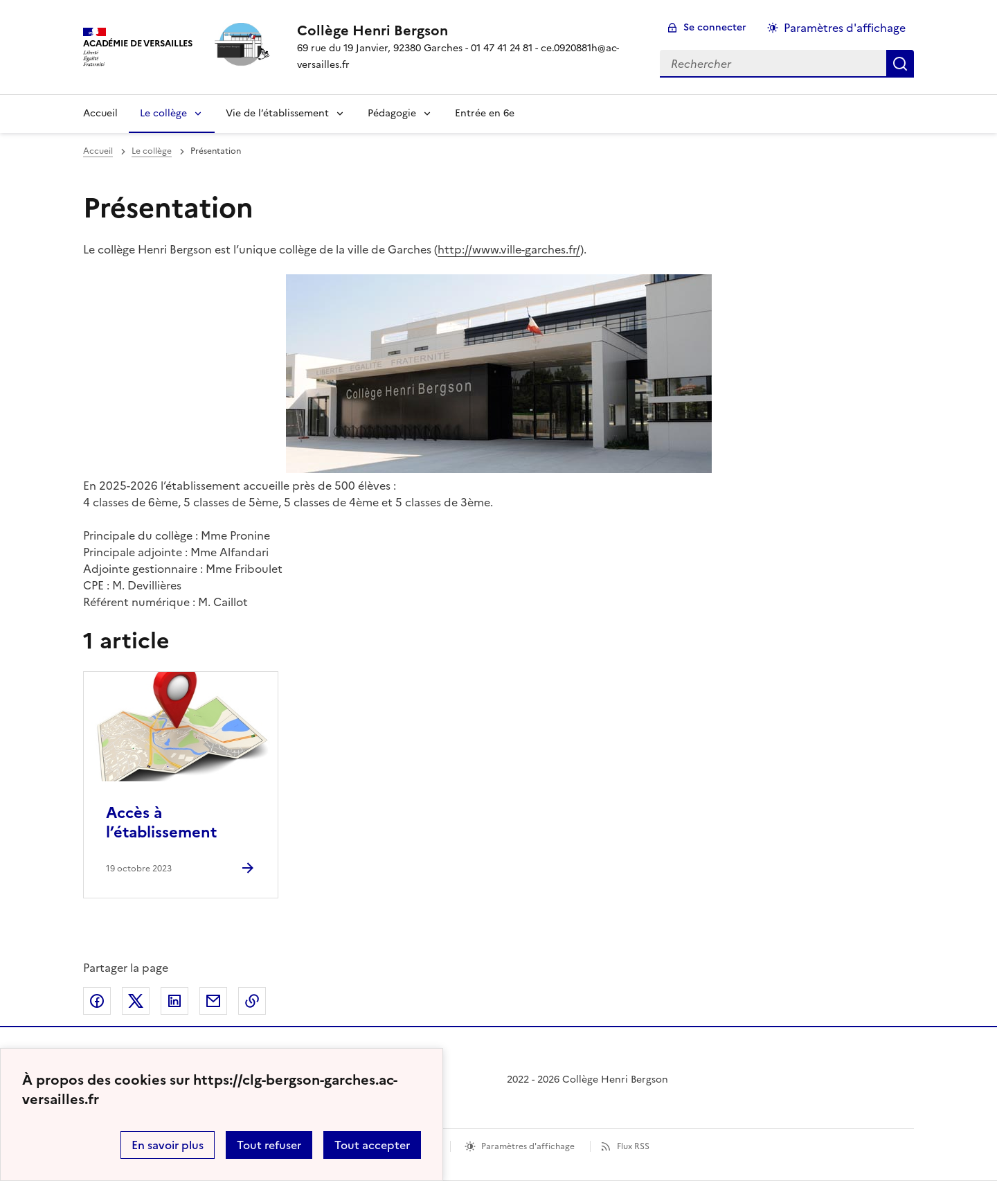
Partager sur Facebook (97, 1001)
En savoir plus (168, 1145)
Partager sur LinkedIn (174, 1001)
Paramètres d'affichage (528, 1146)
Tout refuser (269, 1145)
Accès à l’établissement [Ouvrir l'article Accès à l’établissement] (161, 822)
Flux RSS (633, 1146)
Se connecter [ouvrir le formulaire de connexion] (714, 27)
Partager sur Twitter (136, 1001)
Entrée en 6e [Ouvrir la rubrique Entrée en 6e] (484, 113)
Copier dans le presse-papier (252, 1001)
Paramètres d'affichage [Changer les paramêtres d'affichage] (845, 27)
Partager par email (213, 1001)
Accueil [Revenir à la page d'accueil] (100, 113)
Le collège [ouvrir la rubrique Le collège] (152, 151)
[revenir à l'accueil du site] (467, 30)
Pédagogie (392, 113)
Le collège (163, 113)
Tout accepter (372, 1145)
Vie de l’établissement (277, 113)
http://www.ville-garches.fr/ (509, 249)
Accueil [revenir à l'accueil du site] (98, 151)
